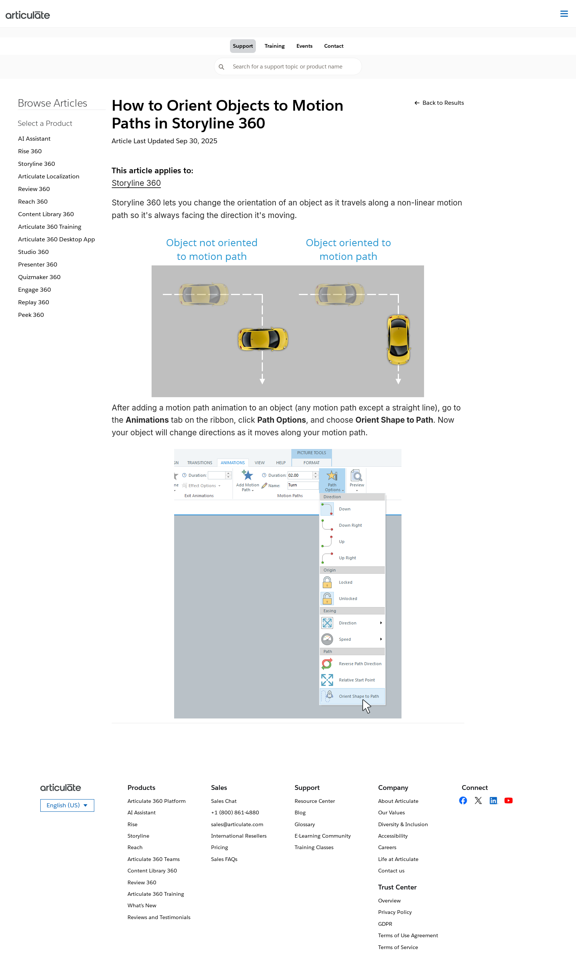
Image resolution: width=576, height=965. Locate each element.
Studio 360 (33, 252)
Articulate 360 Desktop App (56, 239)
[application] (555, 944)
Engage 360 (34, 290)
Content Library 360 (46, 214)
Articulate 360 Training (49, 227)
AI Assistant (34, 139)
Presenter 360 (37, 264)
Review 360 (34, 189)
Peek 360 (31, 315)
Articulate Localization (48, 176)
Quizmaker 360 (39, 277)
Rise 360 (30, 151)
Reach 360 (33, 201)
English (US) (70, 806)
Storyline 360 (36, 164)
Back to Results (439, 103)
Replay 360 (33, 302)
